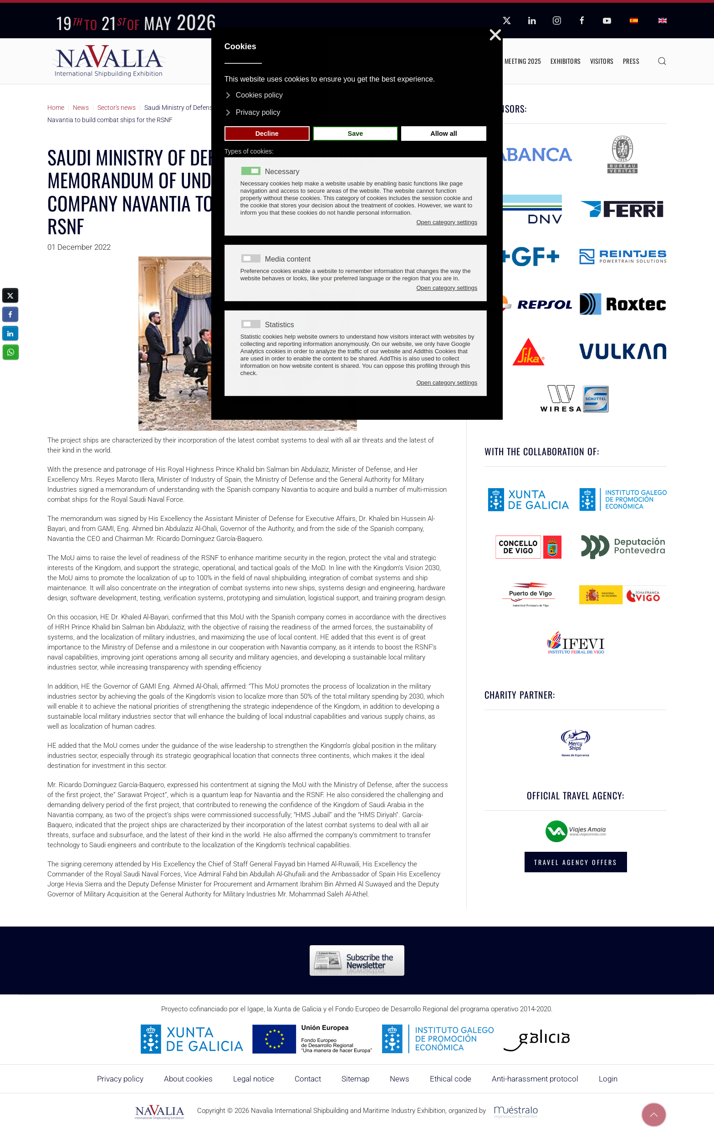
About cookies (188, 1078)
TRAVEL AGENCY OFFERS (575, 862)
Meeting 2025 (523, 61)
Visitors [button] (602, 61)
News (399, 1078)
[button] (662, 61)
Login (608, 1078)
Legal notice (253, 1078)
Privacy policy (120, 1078)
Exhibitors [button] (566, 61)
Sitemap (355, 1078)
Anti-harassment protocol (535, 1078)
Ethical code (450, 1078)
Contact (308, 1078)
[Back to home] (108, 61)
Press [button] (631, 61)
